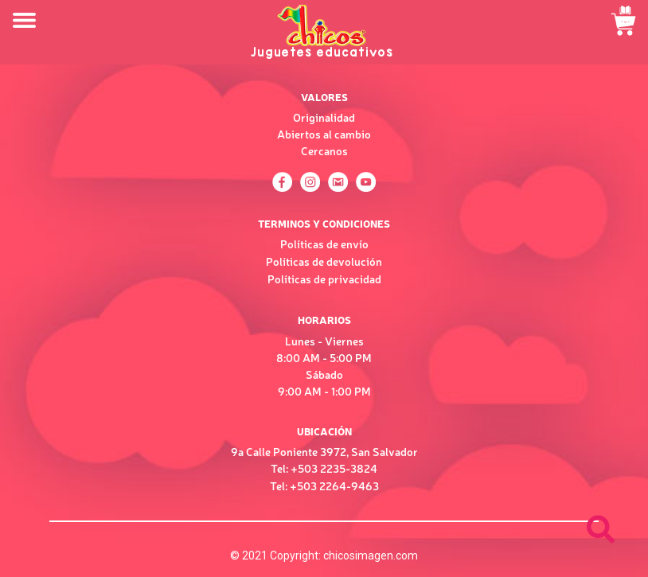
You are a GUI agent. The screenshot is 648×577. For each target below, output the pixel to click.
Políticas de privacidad (324, 278)
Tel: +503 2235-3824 (324, 468)
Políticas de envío (324, 243)
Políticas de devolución (324, 261)
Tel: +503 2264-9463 (324, 485)
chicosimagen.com (370, 555)
